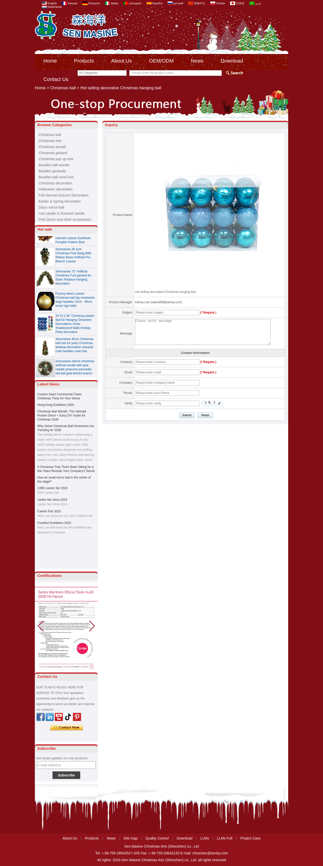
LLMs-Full (224, 838)
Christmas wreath (52, 147)
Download (232, 61)
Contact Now (66, 727)
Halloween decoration (56, 189)
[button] (92, 626)
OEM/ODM (161, 61)
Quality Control (157, 838)
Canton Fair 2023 (49, 511)
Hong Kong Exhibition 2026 (55, 405)
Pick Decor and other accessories (65, 219)
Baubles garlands (52, 171)
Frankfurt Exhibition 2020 (54, 523)
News (197, 61)
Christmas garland (53, 153)
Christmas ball (63, 88)
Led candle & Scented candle (62, 213)
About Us (121, 61)
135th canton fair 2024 (52, 488)
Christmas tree (50, 141)
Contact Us (55, 79)
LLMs (204, 838)
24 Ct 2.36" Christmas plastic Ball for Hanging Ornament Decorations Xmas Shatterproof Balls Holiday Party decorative (75, 325)
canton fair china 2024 (52, 499)
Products (84, 61)
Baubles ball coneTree (56, 177)
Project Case (250, 838)
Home (50, 61)
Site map (131, 838)
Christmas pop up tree (56, 159)
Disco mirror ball (51, 207)
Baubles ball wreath (54, 165)
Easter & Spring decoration (60, 201)
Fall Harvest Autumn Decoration (64, 195)
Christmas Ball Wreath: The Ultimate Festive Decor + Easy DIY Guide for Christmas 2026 (61, 415)
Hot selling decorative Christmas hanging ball (165, 292)
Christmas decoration (55, 183)
